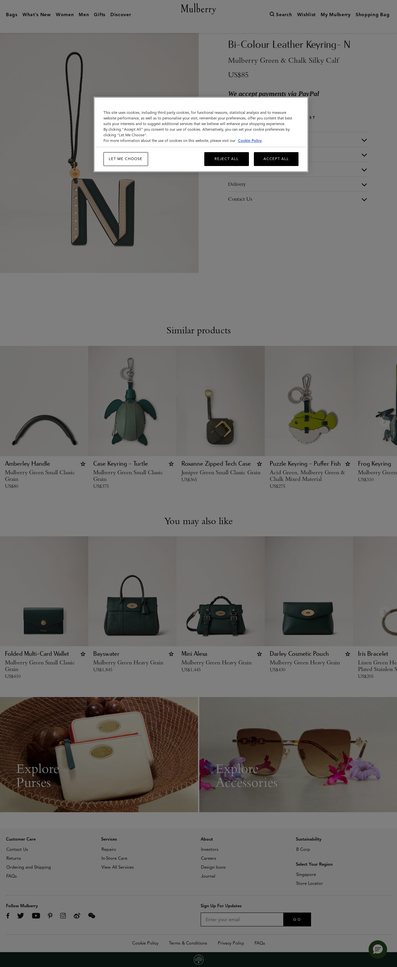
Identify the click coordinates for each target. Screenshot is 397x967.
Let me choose (125, 158)
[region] (201, 134)
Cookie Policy (250, 140)
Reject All (227, 158)
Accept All (276, 158)
